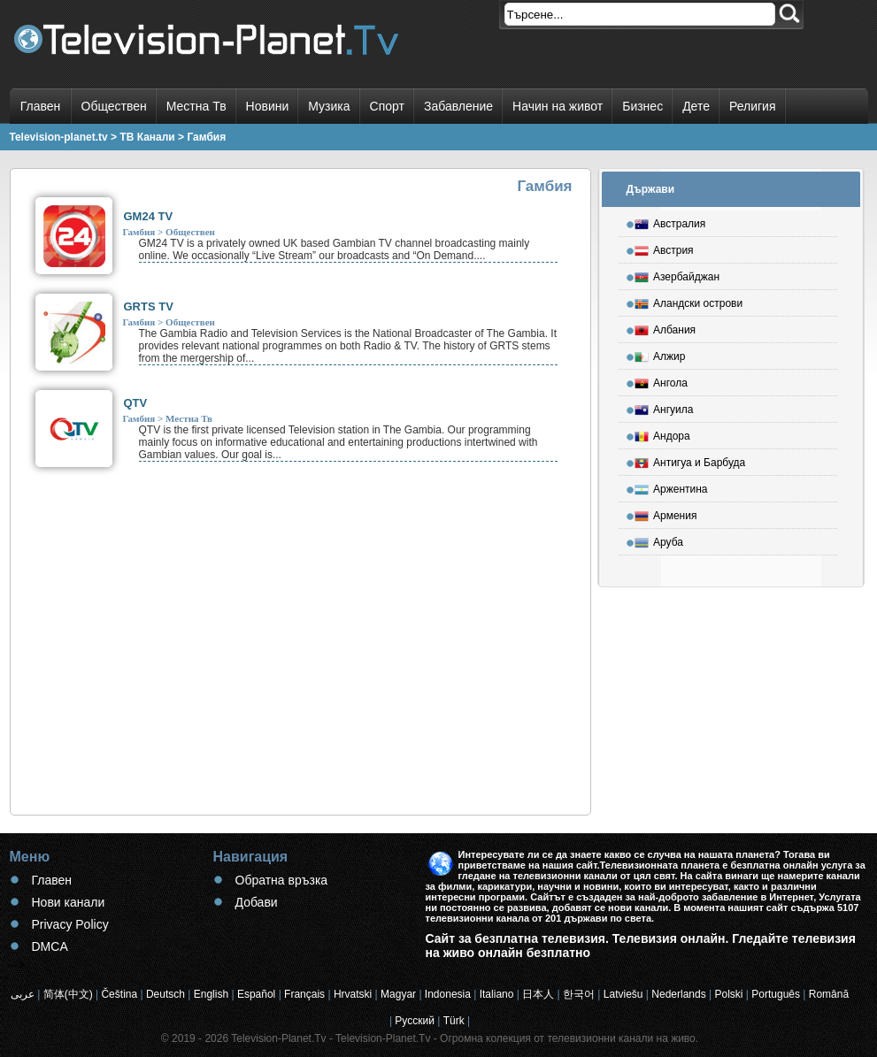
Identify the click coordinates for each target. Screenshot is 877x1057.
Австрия (664, 247)
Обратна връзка (281, 880)
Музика (329, 106)
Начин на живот (557, 106)
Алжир (660, 353)
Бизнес (642, 106)
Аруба (659, 539)
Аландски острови (688, 300)
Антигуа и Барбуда (690, 460)
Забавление (458, 106)
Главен (40, 106)
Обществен (114, 106)
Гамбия (139, 231)
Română (829, 994)
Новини (267, 106)
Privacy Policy (70, 924)
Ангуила (664, 406)
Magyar (398, 994)
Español (256, 994)
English (211, 994)
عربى (23, 994)
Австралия (670, 221)
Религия (752, 106)
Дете (696, 106)
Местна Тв (196, 106)
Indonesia (448, 994)
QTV (136, 403)
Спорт (387, 106)
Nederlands (678, 994)
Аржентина (671, 486)
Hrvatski (353, 994)
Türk (454, 1021)
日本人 (538, 994)
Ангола (661, 380)
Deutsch (165, 994)
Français (304, 994)
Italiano (497, 994)
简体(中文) (68, 994)
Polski (728, 994)
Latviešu (623, 994)
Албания (665, 327)
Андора (662, 433)
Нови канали (68, 902)
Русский (415, 1021)
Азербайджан (677, 274)
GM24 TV (148, 216)
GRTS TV (148, 306)
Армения (665, 513)
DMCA (50, 946)
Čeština (119, 994)
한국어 (579, 994)
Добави (256, 902)
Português (775, 994)
